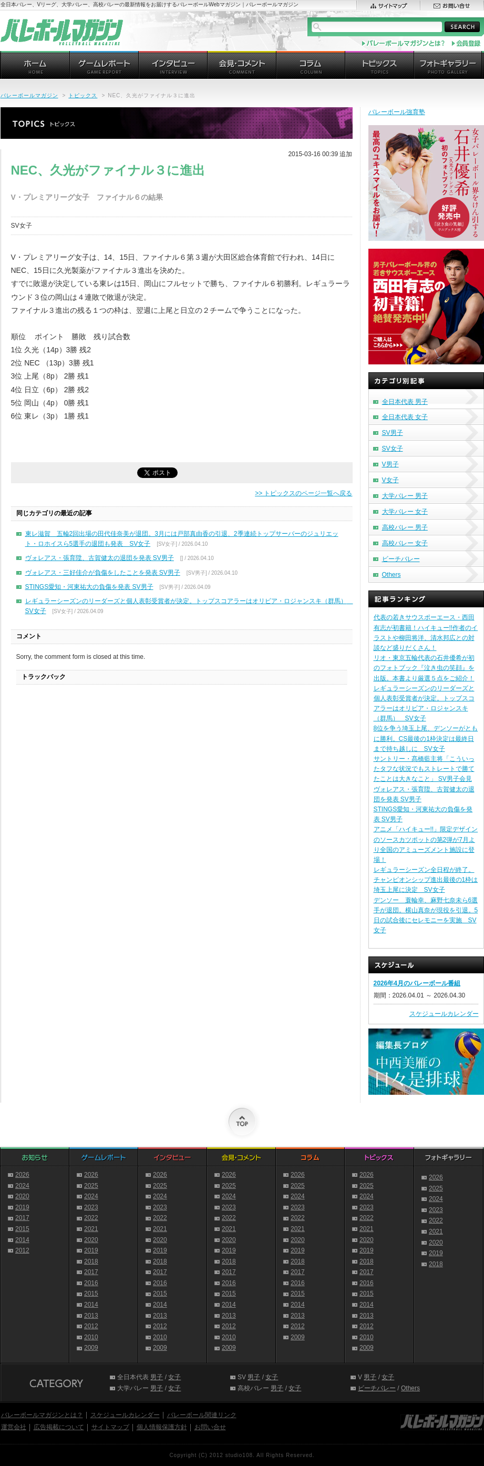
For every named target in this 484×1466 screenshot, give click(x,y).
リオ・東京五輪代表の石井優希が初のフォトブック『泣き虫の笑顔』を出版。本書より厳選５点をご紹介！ (424, 667)
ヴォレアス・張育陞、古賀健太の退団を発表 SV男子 (99, 558)
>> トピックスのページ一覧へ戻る (303, 493)
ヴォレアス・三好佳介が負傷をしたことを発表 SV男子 (102, 572)
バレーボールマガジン (29, 95)
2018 (91, 1261)
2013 (91, 1315)
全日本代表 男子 (405, 401)
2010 (91, 1337)
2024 (22, 1185)
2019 (22, 1207)
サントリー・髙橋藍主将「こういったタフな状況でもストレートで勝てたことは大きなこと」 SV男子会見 (424, 768)
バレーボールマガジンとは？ (42, 1415)
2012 (22, 1250)
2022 (91, 1217)
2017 (22, 1217)
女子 (174, 1377)
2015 (22, 1229)
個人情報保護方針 (162, 1427)
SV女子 (392, 448)
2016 (91, 1283)
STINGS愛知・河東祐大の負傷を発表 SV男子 (89, 587)
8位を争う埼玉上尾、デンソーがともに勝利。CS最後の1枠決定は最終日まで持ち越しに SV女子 (426, 738)
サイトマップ (110, 1427)
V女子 (390, 480)
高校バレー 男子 (405, 527)
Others (391, 574)
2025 (91, 1185)
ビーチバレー (401, 559)
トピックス (82, 95)
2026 (22, 1174)
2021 (91, 1229)
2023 (91, 1207)
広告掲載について (59, 1427)
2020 (22, 1196)
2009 (91, 1347)
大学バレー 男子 (405, 496)
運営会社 (13, 1427)
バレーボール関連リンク (201, 1415)
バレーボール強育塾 (396, 112)
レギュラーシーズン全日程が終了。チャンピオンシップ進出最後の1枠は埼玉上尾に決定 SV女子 (426, 879)
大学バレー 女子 (405, 511)
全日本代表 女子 (405, 417)
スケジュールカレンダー (444, 1013)
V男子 (390, 464)
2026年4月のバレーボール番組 (417, 983)
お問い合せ (210, 1427)
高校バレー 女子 (405, 543)
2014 (22, 1240)
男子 (156, 1377)
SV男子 (392, 432)
